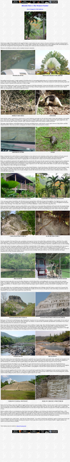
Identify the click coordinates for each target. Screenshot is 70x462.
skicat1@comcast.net (21, 426)
